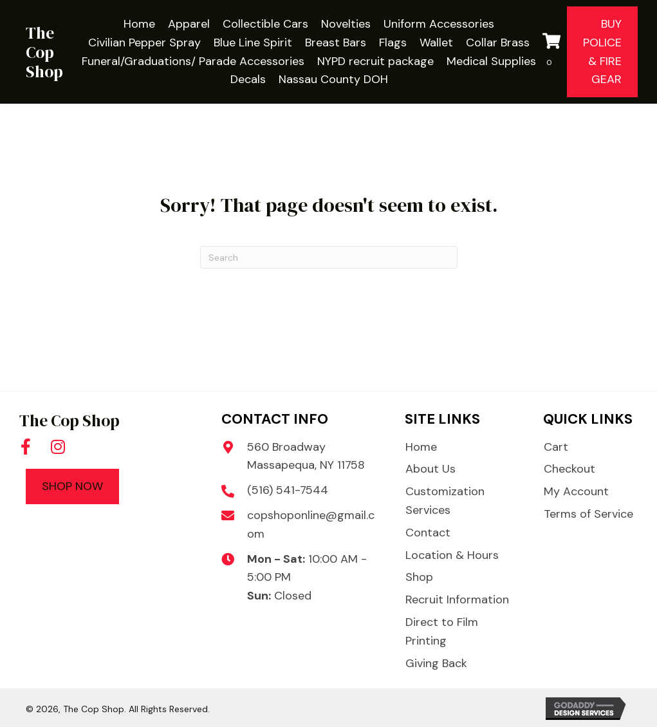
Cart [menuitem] (556, 447)
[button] (26, 446)
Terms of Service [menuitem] (588, 514)
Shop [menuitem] (419, 577)
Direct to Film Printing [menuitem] (441, 631)
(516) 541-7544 (287, 490)
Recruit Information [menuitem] (457, 599)
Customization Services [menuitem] (445, 501)
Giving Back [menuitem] (436, 663)
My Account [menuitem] (576, 491)
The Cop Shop (44, 52)
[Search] (329, 257)
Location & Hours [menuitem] (452, 555)
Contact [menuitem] (427, 532)
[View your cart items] (551, 52)
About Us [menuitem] (430, 469)
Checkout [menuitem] (569, 469)
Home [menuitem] (421, 447)
